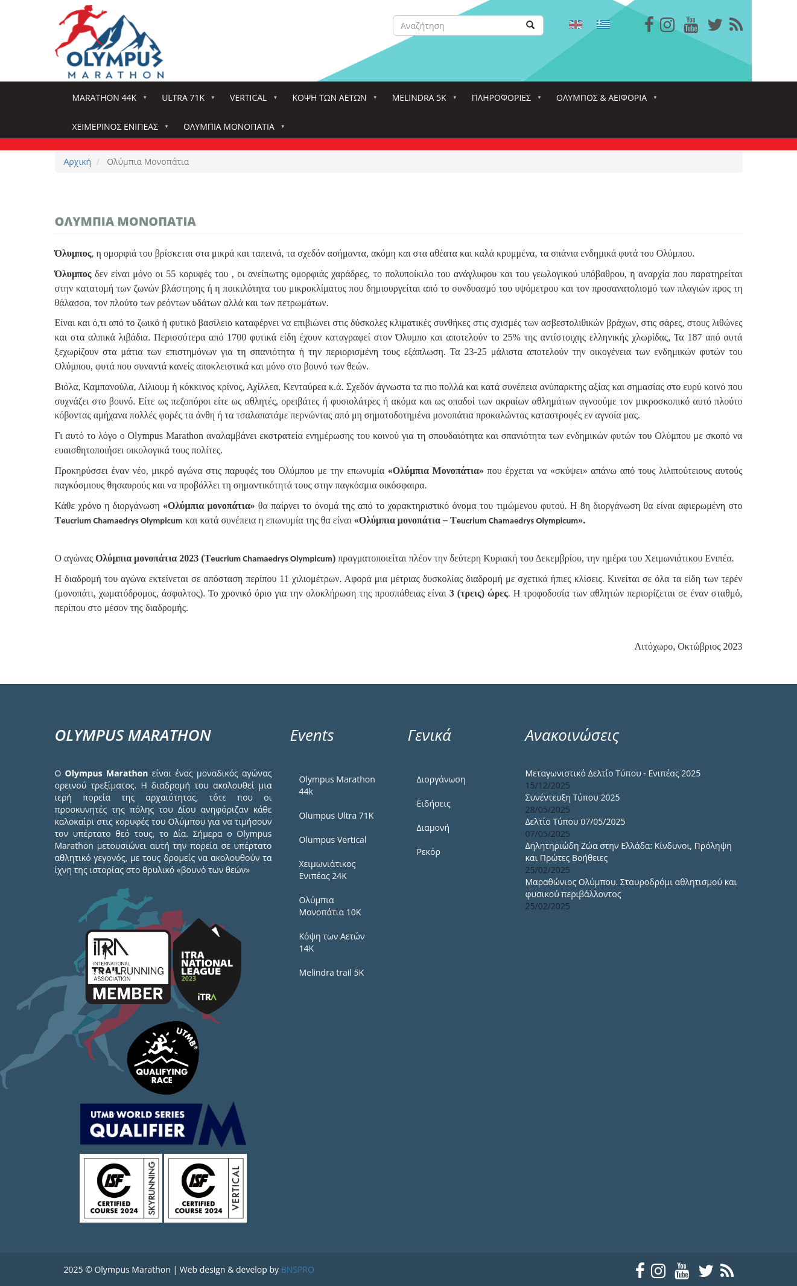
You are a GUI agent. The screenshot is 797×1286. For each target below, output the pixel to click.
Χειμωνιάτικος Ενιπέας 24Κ (327, 869)
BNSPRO (297, 1269)
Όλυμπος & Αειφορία (604, 101)
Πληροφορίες (503, 101)
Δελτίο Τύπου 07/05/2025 (576, 821)
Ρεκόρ (428, 851)
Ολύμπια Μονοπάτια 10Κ (330, 906)
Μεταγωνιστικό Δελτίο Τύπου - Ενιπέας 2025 (613, 773)
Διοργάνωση (441, 779)
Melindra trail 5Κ (331, 972)
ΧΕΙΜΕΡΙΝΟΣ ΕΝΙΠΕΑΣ (117, 130)
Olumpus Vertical (333, 839)
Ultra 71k (185, 101)
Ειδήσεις (434, 803)
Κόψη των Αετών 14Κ (332, 942)
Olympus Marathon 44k (337, 785)
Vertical (250, 101)
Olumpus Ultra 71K (336, 815)
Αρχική (78, 161)
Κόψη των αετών (331, 101)
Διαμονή (433, 827)
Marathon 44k (107, 101)
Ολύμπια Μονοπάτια (231, 130)
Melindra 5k (422, 101)
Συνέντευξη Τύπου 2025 (573, 797)
